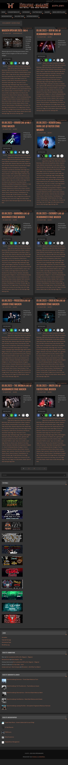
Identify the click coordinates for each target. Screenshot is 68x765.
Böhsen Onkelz (16, 70)
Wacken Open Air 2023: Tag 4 (15, 30)
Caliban (3, 72)
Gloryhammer (18, 80)
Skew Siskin (9, 103)
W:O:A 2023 (13, 111)
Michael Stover (5, 659)
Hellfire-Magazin (9, 86)
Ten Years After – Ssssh (18, 664)
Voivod (3, 111)
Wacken (18, 111)
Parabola (34, 757)
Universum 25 (19, 109)
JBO (11, 88)
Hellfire (3, 86)
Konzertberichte (17, 33)
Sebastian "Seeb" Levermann (23, 101)
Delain (18, 74)
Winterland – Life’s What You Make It (31, 667)
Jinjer (19, 88)
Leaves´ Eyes (27, 90)
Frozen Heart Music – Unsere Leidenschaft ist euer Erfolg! (19, 722)
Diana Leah (4, 76)
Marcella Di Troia (5, 95)
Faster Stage (17, 78)
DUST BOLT (18, 76)
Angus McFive (11, 68)
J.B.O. (3, 88)
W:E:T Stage (8, 111)
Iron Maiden (27, 86)
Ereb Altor (7, 78)
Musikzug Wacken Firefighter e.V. (9, 97)
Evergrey (12, 78)
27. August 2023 (7, 392)
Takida (26, 103)
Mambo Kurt (18, 92)
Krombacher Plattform (18, 90)
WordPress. (42, 757)
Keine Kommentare (27, 28)
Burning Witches (24, 70)
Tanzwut (4, 105)
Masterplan (19, 95)
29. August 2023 (7, 129)
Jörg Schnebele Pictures (25, 88)
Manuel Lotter (24, 92)
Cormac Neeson (21, 161)
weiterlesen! (7, 59)
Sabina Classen (8, 101)
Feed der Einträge (6, 640)
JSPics (3, 90)
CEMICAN (16, 72)
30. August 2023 (7, 33)
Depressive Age (23, 74)
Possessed (18, 99)
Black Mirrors (23, 68)
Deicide (14, 74)
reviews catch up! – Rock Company (11, 667)
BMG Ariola (10, 70)
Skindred (14, 103)
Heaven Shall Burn (24, 84)
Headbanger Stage (6, 84)
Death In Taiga (9, 74)
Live (3, 92)
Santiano (14, 101)
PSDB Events (8, 732)
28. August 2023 (41, 219)
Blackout (29, 68)
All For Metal (15, 66)
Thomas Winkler (9, 196)
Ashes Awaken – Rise (17, 659)
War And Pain (13, 113)
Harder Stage (10, 82)
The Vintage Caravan (21, 107)
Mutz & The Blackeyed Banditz (24, 97)
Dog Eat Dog (10, 76)
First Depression (15, 167)
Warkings (18, 113)
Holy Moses (21, 86)
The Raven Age (9, 194)
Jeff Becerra (14, 88)
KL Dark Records (9, 727)
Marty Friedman (13, 95)
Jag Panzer (7, 88)
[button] (3, 63)
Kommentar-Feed (6, 642)
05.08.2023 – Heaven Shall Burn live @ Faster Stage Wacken (48, 126)
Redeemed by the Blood (12, 188)
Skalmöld (4, 103)
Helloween (15, 86)
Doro (14, 76)
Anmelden (4, 637)
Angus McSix (17, 68)
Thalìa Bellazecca (18, 105)
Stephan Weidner (21, 103)
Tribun (7, 109)
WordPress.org (5, 645)
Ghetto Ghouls (10, 80)
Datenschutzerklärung (60, 1)
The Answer (25, 105)
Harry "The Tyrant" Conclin (20, 82)
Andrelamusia (27, 66)
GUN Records (24, 80)
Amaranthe (20, 66)
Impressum (49, 1)
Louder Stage (12, 92)
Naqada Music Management (12, 742)
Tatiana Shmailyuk (10, 105)
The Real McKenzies (11, 107)
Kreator (11, 90)
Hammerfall (4, 82)
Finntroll (22, 78)
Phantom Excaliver (11, 99)
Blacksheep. (4, 70)
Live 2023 (6, 92)
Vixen (29, 109)
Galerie (50, 37)
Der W (28, 74)
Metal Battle (25, 95)
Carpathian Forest (10, 72)
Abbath (9, 66)
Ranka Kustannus (9, 737)
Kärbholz (7, 90)
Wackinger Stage (5, 113)
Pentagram (4, 99)
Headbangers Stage (15, 84)
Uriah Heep (25, 109)
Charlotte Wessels (23, 72)
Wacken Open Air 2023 (26, 111)
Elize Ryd (24, 76)
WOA (22, 113)
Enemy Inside (18, 165)
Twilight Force (12, 109)
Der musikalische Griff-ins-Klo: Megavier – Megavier (20, 657)
